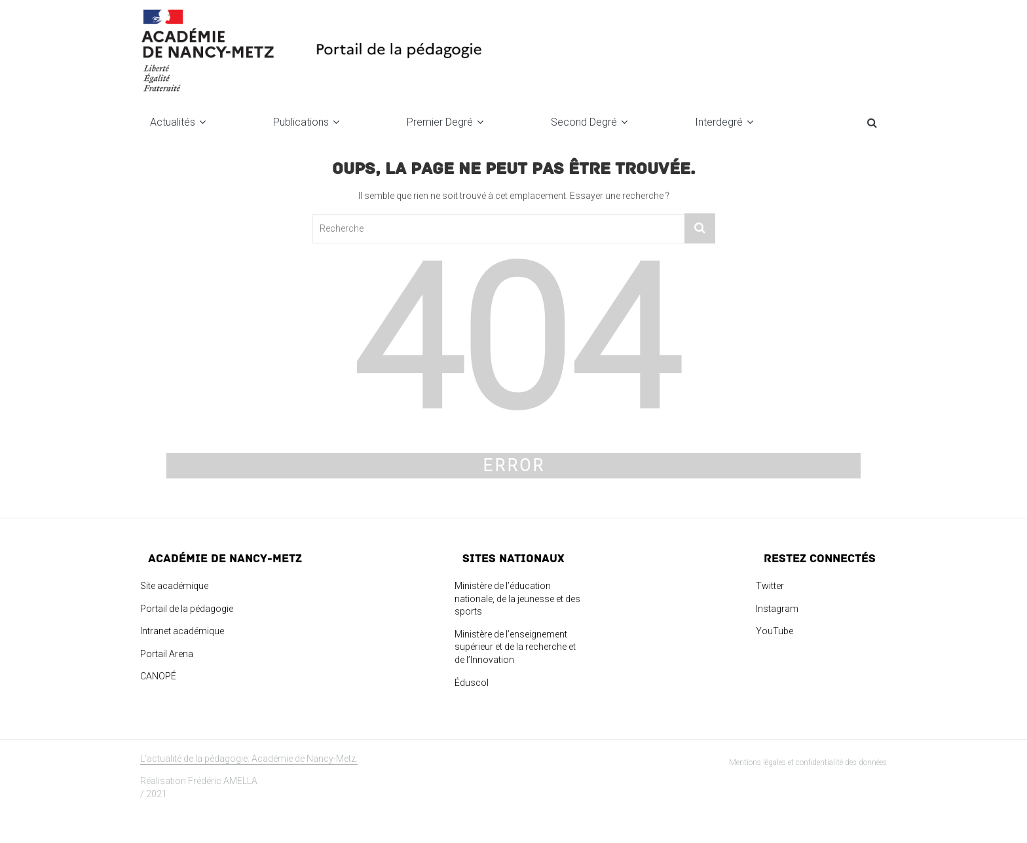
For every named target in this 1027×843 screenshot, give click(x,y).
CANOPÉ (158, 676)
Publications (301, 122)
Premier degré (440, 122)
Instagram (777, 608)
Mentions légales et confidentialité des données (808, 762)
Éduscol (472, 682)
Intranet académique (182, 631)
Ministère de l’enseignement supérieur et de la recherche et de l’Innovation (515, 647)
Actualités (172, 122)
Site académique (174, 586)
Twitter (770, 586)
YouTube (774, 631)
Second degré (584, 122)
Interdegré (719, 122)
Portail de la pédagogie (186, 608)
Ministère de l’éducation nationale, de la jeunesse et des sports (517, 599)
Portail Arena (166, 654)
